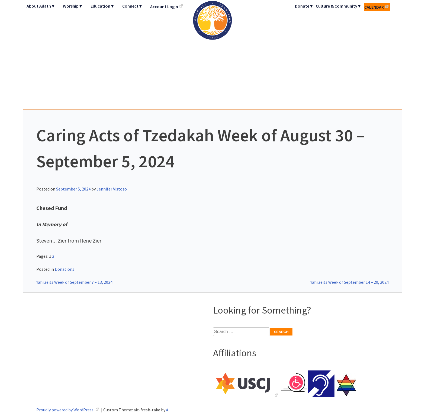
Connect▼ (132, 6)
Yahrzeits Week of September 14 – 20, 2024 (349, 282)
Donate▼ (304, 6)
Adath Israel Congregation (212, 55)
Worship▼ (73, 6)
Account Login (164, 6)
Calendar (374, 7)
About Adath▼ (41, 6)
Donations (64, 269)
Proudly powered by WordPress (65, 409)
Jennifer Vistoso (111, 189)
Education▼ (103, 6)
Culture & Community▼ (339, 6)
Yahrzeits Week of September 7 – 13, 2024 (74, 282)
